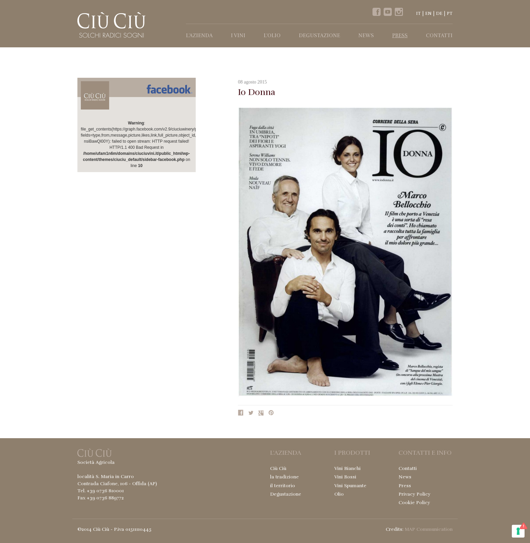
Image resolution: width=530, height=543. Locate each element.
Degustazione (319, 35)
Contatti (439, 35)
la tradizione (284, 477)
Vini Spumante (350, 486)
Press (400, 35)
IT (418, 13)
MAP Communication (429, 529)
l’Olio (272, 35)
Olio (339, 494)
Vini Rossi (345, 477)
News (366, 35)
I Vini (238, 35)
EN (428, 13)
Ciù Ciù (278, 468)
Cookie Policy (414, 502)
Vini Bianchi (347, 468)
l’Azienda (199, 35)
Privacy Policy (414, 494)
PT (450, 13)
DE (439, 13)
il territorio (282, 486)
